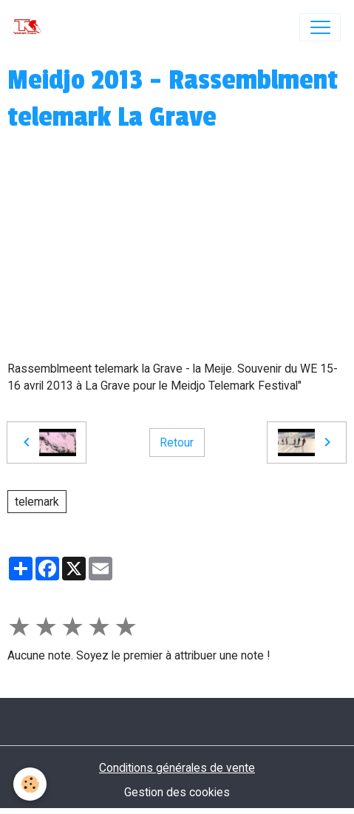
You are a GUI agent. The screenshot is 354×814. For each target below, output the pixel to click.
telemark (37, 502)
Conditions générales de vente (177, 768)
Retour (177, 442)
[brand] (30, 27)
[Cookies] (30, 784)
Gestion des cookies (177, 792)
